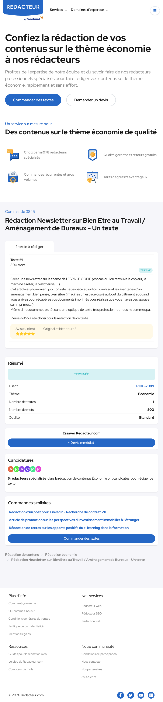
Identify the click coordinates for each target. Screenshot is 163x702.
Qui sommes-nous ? (21, 611)
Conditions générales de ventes (29, 618)
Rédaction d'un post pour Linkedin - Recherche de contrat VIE (58, 512)
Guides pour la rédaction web (27, 654)
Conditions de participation (99, 654)
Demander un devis (91, 99)
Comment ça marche (22, 603)
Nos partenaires (92, 669)
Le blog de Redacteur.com (25, 661)
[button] (155, 10)
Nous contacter (92, 661)
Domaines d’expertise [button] (89, 9)
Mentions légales (19, 634)
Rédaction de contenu (22, 554)
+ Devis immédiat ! (81, 442)
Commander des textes (33, 99)
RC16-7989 (145, 386)
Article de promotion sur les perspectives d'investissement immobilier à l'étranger (74, 520)
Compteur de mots (20, 669)
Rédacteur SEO (92, 613)
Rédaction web (91, 621)
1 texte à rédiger (29, 246)
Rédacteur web (91, 606)
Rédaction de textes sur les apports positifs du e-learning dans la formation (69, 528)
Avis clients (89, 677)
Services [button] (58, 9)
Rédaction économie (61, 554)
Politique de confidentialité (26, 626)
